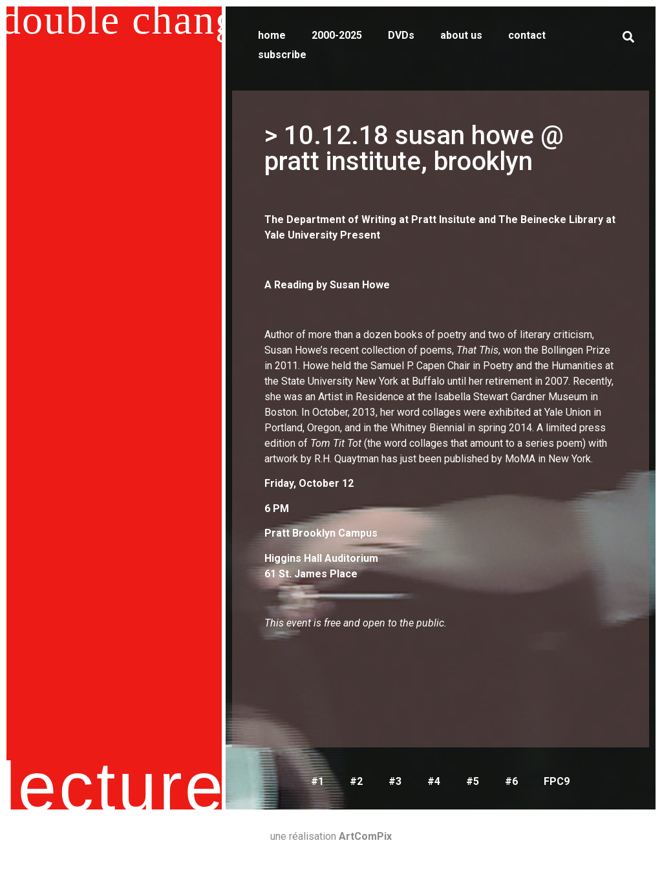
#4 (433, 781)
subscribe (282, 54)
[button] (628, 36)
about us (461, 35)
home (272, 35)
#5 (472, 781)
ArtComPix (365, 836)
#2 (356, 781)
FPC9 (557, 781)
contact (527, 35)
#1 (317, 781)
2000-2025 (337, 35)
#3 (395, 781)
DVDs (401, 35)
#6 (511, 781)
